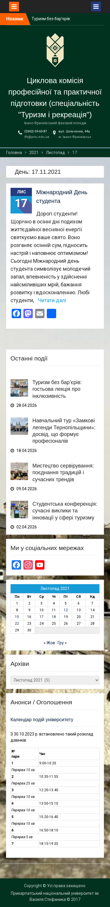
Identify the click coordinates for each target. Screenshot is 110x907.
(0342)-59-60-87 (35, 131)
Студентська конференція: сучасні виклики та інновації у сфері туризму (64, 511)
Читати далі (52, 300)
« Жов (49, 642)
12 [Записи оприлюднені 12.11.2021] (66, 610)
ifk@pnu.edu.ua (36, 137)
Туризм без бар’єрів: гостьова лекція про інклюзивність (57, 389)
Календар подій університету (42, 719)
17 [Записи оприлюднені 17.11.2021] (41, 617)
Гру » (62, 642)
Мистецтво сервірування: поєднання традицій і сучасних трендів (63, 472)
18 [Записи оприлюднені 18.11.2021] (54, 617)
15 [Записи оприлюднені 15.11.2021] (17, 617)
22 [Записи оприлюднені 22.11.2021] (17, 623)
